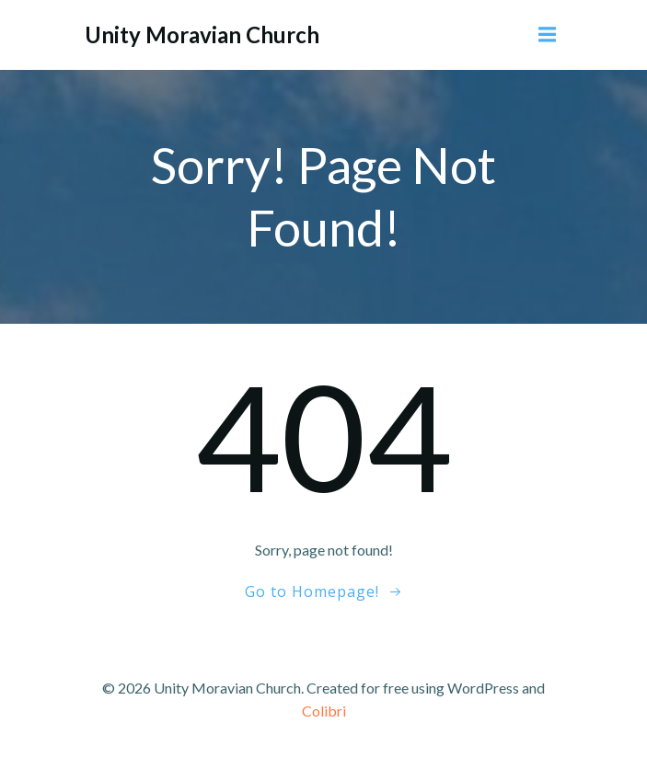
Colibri (324, 710)
